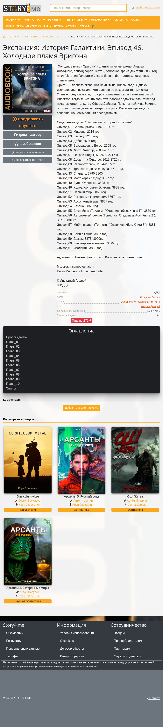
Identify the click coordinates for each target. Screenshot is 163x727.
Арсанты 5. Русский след (81, 496)
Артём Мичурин (137, 500)
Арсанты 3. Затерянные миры (27, 588)
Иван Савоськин (29, 504)
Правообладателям (128, 640)
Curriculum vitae (28, 496)
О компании (14, 633)
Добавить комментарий (81, 407)
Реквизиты (13, 640)
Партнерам (122, 648)
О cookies (67, 640)
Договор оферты (72, 648)
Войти (139, 7)
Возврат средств (72, 656)
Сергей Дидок (137, 504)
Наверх (153, 698)
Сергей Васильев (29, 500)
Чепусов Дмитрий (150, 306)
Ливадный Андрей (150, 297)
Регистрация (152, 7)
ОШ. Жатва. (135, 496)
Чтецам (119, 633)
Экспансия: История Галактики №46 (140, 301)
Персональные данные (23, 648)
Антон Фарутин (83, 500)
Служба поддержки (127, 656)
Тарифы (12, 656)
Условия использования (77, 633)
